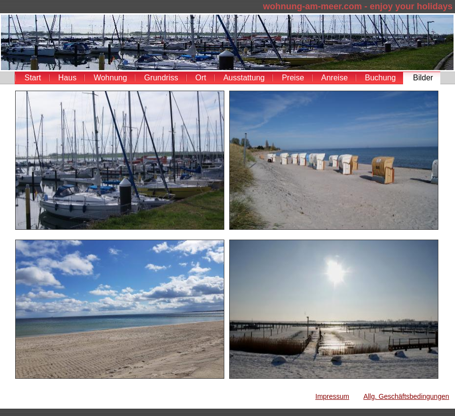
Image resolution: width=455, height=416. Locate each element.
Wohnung (110, 77)
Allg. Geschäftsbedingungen (406, 396)
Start (32, 77)
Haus (67, 77)
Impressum (332, 396)
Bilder (423, 77)
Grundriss (161, 77)
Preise (293, 77)
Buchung (380, 77)
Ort (200, 77)
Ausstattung (244, 77)
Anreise (334, 77)
